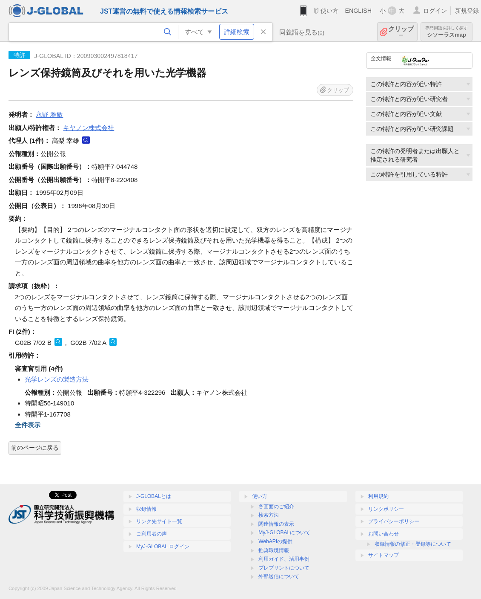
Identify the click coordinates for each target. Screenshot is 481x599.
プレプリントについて (283, 568)
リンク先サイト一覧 (159, 521)
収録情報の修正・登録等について (413, 544)
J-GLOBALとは (153, 496)
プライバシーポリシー (393, 521)
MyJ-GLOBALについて (284, 532)
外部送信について (278, 576)
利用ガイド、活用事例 (283, 559)
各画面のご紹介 (276, 506)
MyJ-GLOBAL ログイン (162, 547)
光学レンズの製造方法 (57, 379)
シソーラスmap (446, 32)
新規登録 (467, 10)
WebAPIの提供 (275, 541)
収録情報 (146, 509)
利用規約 (378, 496)
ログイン (435, 10)
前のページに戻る (35, 447)
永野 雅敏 (49, 114)
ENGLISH (358, 10)
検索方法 (268, 515)
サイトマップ (383, 555)
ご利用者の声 (151, 534)
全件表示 (27, 424)
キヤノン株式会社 (88, 127)
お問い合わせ (383, 534)
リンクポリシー (386, 509)
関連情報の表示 (276, 524)
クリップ (401, 31)
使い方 (329, 10)
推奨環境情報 (273, 550)
